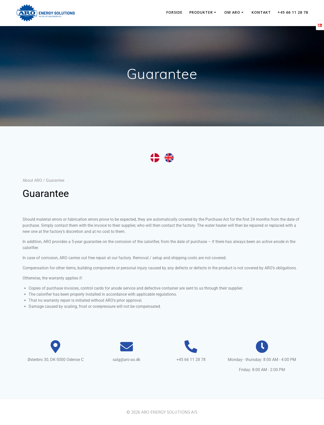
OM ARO (232, 12)
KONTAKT (261, 12)
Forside (174, 12)
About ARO (32, 180)
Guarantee (55, 180)
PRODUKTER (201, 12)
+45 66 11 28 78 (293, 12)
